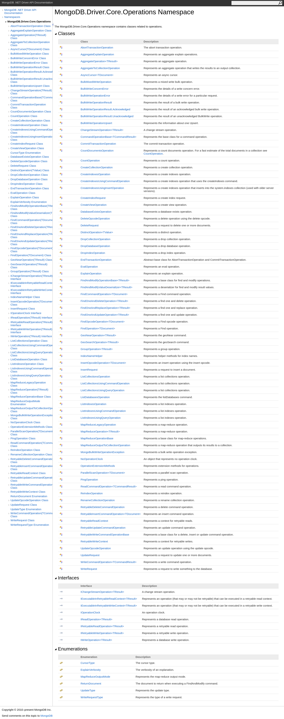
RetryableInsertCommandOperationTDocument (111, 513)
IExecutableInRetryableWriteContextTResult (109, 605)
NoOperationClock (92, 458)
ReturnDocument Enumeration (29, 496)
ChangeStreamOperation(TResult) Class (31, 92)
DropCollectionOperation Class (29, 174)
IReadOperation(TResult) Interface (31, 317)
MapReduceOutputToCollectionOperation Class (32, 410)
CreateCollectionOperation (97, 167)
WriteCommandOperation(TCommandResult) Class (32, 515)
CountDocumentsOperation (97, 150)
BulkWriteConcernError (94, 88)
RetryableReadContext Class (28, 473)
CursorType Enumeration (26, 152)
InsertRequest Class (23, 308)
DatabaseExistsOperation (96, 211)
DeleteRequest (90, 225)
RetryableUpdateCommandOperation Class (32, 479)
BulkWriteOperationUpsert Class (30, 85)
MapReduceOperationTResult (100, 431)
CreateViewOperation (93, 204)
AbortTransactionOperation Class (31, 25)
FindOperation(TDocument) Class (31, 255)
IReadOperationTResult (96, 619)
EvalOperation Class (23, 192)
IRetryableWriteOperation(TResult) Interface (31, 331)
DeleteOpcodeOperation (95, 218)
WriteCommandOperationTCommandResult (108, 562)
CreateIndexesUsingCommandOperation (105, 181)
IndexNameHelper (92, 355)
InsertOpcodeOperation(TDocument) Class (32, 303)
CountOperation (153, 153)
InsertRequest (89, 369)
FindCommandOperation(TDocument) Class (32, 221)
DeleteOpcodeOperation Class (29, 161)
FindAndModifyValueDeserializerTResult (106, 287)
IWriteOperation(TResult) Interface (31, 336)
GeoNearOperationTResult (98, 335)
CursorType (88, 662)
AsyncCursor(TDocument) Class (30, 49)
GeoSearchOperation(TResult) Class (29, 266)
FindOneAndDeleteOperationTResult (104, 300)
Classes (65, 33)
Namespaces (12, 16)
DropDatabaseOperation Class (29, 179)
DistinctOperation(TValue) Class (30, 170)
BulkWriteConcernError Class (28, 58)
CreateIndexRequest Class (27, 143)
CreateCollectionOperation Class (30, 120)
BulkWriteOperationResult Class (30, 67)
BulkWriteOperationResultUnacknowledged (107, 116)
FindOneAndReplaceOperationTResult (105, 307)
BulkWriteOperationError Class (29, 62)
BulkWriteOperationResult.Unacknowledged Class (32, 80)
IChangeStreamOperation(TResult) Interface (32, 277)
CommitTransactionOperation (98, 143)
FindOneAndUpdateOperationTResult (105, 314)
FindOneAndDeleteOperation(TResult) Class (32, 228)
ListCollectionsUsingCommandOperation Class (32, 347)
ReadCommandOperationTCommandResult (109, 486)
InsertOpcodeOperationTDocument (103, 362)
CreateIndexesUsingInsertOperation (102, 187)
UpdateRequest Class (24, 504)
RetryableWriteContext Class (28, 491)
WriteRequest (89, 568)
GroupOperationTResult (97, 349)
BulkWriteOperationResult (96, 102)
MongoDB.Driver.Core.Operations (29, 21)
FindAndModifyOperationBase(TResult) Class (32, 207)
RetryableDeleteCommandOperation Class (32, 460)
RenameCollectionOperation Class (31, 454)
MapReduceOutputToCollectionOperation (105, 445)
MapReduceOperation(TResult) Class (29, 391)
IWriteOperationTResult (96, 639)
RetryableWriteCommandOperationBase (105, 534)
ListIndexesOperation (93, 404)
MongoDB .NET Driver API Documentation (20, 11)
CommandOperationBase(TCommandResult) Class (32, 99)
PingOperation (89, 479)
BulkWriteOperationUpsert (96, 123)
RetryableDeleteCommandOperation (103, 507)
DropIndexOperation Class (27, 183)
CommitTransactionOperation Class (28, 106)
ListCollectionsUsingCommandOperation (105, 383)
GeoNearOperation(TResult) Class (31, 259)
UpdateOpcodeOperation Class (29, 500)
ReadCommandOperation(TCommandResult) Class (32, 444)
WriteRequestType (92, 697)
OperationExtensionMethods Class (31, 426)
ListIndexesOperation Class (27, 363)
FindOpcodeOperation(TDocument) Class (32, 250)
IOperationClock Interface (26, 313)
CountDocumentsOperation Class (31, 111)
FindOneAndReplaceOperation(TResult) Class (32, 235)
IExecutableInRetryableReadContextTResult (109, 598)
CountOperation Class (24, 116)
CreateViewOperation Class (27, 148)
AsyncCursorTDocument (97, 74)
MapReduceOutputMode (95, 676)
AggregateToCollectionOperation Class (30, 43)
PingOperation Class (23, 438)
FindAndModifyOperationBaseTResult (105, 280)
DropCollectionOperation (95, 239)
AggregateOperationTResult (99, 61)
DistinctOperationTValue (97, 232)
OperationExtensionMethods (98, 465)
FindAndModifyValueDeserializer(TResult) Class (32, 214)
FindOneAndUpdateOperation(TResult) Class (32, 243)
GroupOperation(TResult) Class (30, 271)
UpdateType (88, 690)
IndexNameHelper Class (25, 296)
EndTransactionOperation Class (30, 188)
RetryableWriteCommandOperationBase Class (32, 486)
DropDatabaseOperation (95, 246)
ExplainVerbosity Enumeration (29, 201)
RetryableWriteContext (94, 541)
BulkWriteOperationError (95, 95)
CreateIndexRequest (93, 197)
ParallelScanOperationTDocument (103, 472)
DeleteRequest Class (23, 165)
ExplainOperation (91, 273)
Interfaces (67, 578)
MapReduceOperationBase (97, 438)
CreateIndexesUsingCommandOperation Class (32, 131)
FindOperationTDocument (98, 328)
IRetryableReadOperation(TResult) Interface (32, 324)
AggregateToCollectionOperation (100, 68)
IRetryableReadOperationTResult (102, 626)
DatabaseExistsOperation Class (30, 156)
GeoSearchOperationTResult (100, 342)
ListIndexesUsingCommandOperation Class (32, 370)
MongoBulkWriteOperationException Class (32, 417)
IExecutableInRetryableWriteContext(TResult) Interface (32, 291)
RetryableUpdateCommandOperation (103, 527)
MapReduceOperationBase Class (31, 396)
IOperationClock (90, 612)
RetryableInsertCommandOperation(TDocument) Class (32, 467)
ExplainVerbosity (91, 669)
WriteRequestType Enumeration (30, 524)
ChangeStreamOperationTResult (102, 129)
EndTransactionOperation (96, 259)
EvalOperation (89, 266)
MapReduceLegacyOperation (98, 424)
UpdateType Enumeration (26, 509)
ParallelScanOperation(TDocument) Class (32, 433)
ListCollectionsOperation (95, 376)
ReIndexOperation (92, 493)
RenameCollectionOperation (98, 500)
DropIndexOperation (93, 252)
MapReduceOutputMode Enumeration (25, 403)
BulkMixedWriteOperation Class (30, 53)
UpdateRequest (90, 555)
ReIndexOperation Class (25, 449)
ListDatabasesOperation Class (29, 359)
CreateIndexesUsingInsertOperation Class (32, 138)
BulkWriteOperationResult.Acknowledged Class (32, 73)
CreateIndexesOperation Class (29, 125)
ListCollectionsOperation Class (29, 340)
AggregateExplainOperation (97, 54)
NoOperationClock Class (25, 422)
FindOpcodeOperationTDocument (103, 321)
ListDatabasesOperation (95, 397)
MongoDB (46, 715)
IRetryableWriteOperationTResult (102, 633)
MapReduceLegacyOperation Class (28, 384)
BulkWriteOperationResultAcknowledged (105, 109)
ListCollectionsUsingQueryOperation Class (32, 354)
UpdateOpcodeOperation (96, 548)
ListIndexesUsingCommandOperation (103, 410)
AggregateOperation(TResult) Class (28, 36)
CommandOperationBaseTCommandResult (108, 136)
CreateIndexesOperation (95, 174)
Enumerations (71, 649)
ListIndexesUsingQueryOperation (101, 417)
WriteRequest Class (22, 520)
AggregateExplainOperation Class (31, 30)
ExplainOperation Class (25, 197)
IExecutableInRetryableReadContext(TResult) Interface (32, 284)
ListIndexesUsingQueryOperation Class (31, 377)
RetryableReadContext (94, 520)
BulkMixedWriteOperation (96, 81)
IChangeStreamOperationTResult (102, 591)
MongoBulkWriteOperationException (102, 452)
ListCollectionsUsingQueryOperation (102, 390)
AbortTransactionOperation (97, 47)
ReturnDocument (91, 683)
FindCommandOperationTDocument (104, 294)
